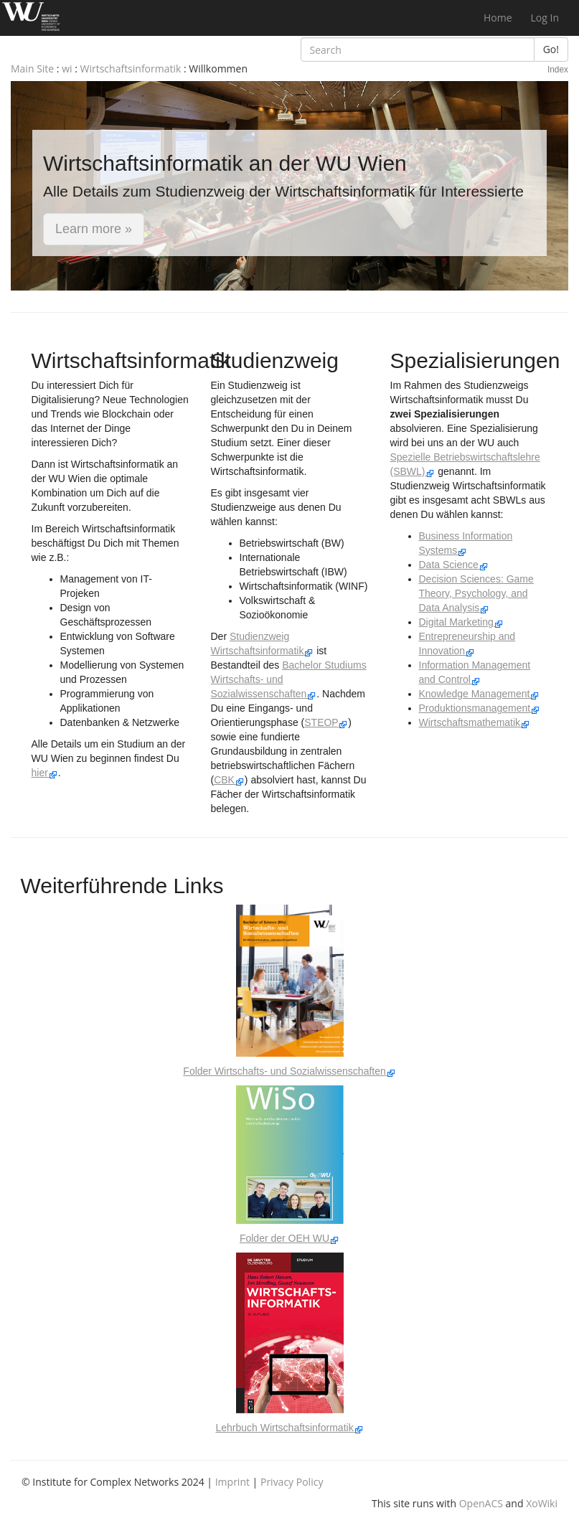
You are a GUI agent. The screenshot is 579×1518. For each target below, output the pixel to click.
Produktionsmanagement (480, 708)
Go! (551, 49)
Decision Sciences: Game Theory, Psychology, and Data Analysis (476, 593)
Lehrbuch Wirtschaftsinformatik (289, 1427)
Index (557, 70)
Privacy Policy (291, 1482)
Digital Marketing (461, 622)
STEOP (326, 722)
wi (67, 68)
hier (45, 772)
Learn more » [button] (93, 229)
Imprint (232, 1482)
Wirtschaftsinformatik (131, 68)
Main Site (32, 68)
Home (498, 17)
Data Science (454, 564)
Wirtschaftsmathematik (474, 722)
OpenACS (481, 1503)
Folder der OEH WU (289, 1238)
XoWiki (541, 1503)
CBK (229, 780)
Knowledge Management (479, 693)
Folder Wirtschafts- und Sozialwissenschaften (289, 1071)
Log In (545, 17)
